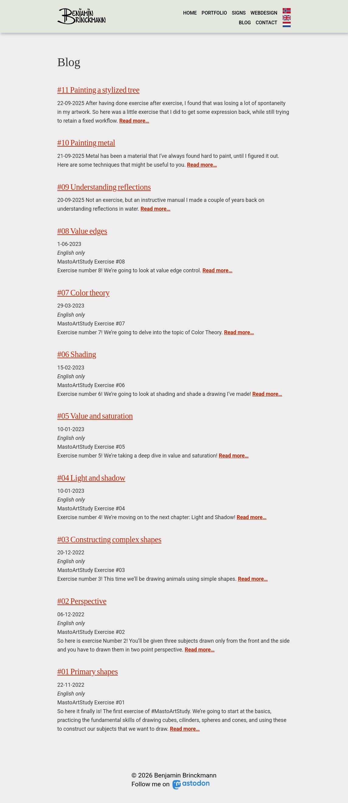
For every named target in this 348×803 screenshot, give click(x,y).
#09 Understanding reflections (104, 187)
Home (190, 13)
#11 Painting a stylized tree (98, 89)
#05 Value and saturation (95, 415)
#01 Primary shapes (87, 671)
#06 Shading (76, 354)
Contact (266, 23)
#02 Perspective (82, 601)
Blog (245, 23)
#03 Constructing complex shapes (109, 539)
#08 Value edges (82, 231)
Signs (239, 13)
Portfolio (214, 13)
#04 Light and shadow (91, 477)
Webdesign (263, 13)
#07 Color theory (83, 292)
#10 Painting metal (86, 142)
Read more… (134, 121)
